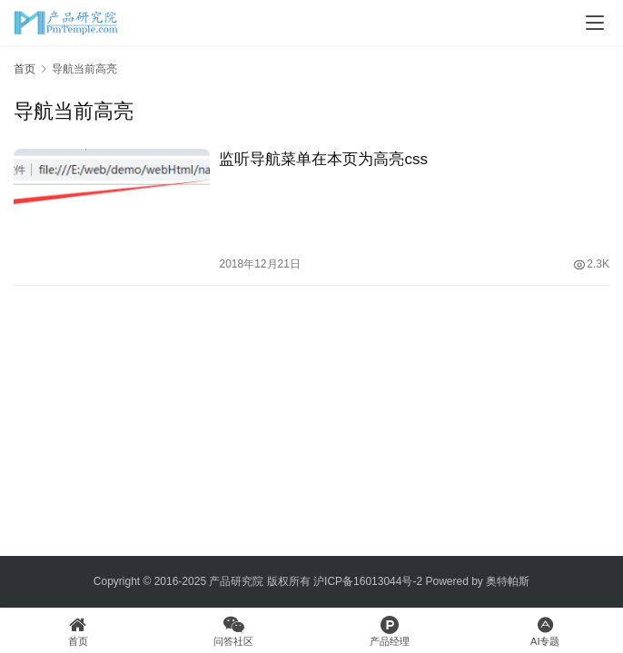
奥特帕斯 (507, 581)
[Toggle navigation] (595, 22)
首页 (24, 69)
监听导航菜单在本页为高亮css (323, 159)
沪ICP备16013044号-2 (367, 581)
